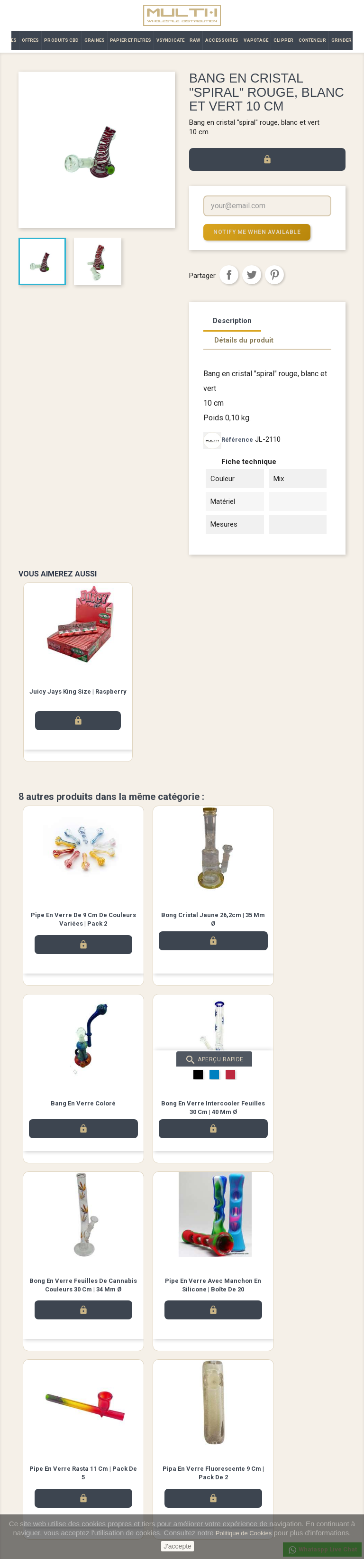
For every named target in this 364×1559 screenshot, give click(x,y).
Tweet (251, 274)
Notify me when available (253, 232)
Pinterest (274, 274)
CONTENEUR (312, 40)
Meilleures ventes (42, 1469)
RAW (195, 40)
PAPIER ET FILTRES (130, 40)
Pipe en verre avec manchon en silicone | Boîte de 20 (290, 1113)
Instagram (208, 1409)
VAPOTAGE (256, 40)
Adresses (202, 1504)
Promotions (34, 1481)
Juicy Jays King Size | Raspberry (78, 691)
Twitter (182, 1409)
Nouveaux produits (44, 1457)
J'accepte (177, 1546)
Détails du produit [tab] (243, 339)
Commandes (206, 1479)
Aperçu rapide (84, 1061)
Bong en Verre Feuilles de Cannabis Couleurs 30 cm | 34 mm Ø (182, 1113)
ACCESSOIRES (221, 40)
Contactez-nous (125, 1481)
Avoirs (198, 1491)
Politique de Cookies (244, 1533)
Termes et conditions (132, 1469)
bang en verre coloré (290, 915)
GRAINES (94, 40)
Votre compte (210, 1444)
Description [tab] (232, 320)
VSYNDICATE (170, 40)
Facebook (155, 1409)
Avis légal (117, 1457)
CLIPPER (283, 40)
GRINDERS (343, 40)
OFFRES (30, 40)
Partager (228, 274)
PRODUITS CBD (61, 40)
